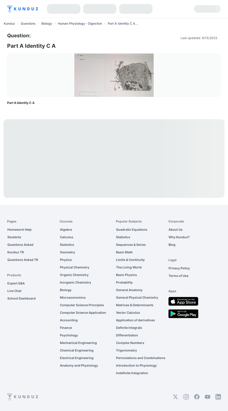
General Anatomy (129, 290)
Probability (124, 282)
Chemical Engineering (77, 350)
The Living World (129, 267)
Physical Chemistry (74, 267)
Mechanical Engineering (78, 343)
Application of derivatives (135, 320)
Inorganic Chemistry (75, 282)
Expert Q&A (16, 283)
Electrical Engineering (77, 358)
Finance (66, 328)
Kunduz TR (15, 252)
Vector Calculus (128, 312)
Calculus (66, 237)
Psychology (69, 335)
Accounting (69, 320)
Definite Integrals (129, 328)
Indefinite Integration (132, 373)
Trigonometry (126, 350)
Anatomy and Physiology (79, 365)
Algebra (66, 229)
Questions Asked (20, 244)
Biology (65, 290)
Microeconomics (73, 297)
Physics (66, 260)
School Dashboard (21, 298)
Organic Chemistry (74, 275)
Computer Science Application (83, 312)
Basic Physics (126, 275)
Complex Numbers (130, 343)
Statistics (67, 244)
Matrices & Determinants (134, 305)
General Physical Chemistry (137, 297)
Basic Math (124, 252)
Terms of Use (178, 276)
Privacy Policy (179, 268)
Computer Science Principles (82, 305)
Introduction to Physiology (136, 365)
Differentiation (127, 335)
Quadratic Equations (131, 229)
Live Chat (14, 291)
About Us (176, 229)
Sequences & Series (131, 244)
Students (14, 237)
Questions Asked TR (22, 260)
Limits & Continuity (130, 260)
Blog (172, 244)
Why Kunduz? (179, 237)
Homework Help (19, 229)
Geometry (67, 252)
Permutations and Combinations (140, 358)
